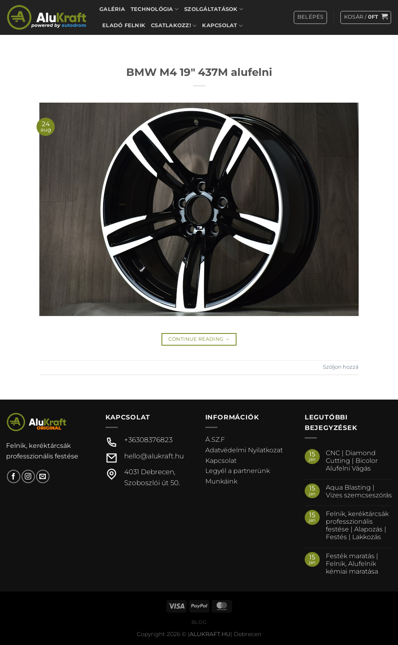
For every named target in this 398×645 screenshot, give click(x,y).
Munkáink (221, 481)
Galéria (112, 9)
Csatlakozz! (173, 26)
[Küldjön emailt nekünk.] (42, 476)
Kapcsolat (222, 26)
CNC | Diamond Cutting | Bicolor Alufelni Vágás (352, 460)
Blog (199, 622)
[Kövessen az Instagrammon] (28, 476)
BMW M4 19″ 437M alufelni (199, 72)
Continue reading (199, 339)
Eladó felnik (123, 25)
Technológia (155, 9)
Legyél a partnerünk (237, 471)
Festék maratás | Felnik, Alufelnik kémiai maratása (352, 563)
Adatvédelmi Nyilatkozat (244, 450)
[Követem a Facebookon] (13, 476)
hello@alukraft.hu (154, 456)
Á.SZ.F (215, 439)
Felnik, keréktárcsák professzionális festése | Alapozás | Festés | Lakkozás (357, 525)
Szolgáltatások (213, 9)
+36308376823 (148, 440)
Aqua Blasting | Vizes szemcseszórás (359, 491)
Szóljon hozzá (341, 367)
